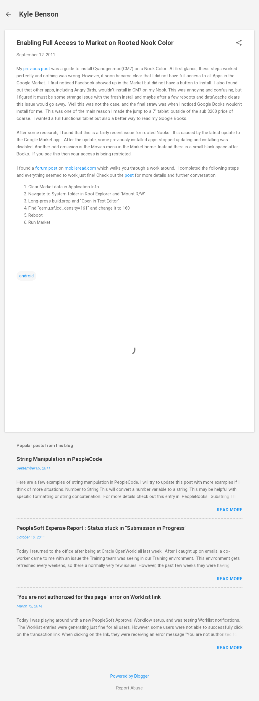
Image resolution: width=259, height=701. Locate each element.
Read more (229, 509)
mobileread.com (80, 168)
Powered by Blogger (129, 676)
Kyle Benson (39, 14)
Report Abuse (129, 688)
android (26, 276)
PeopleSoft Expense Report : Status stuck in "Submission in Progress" (101, 528)
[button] (238, 43)
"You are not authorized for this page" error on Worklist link (89, 597)
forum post (46, 168)
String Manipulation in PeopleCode (59, 459)
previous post (36, 68)
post (129, 175)
